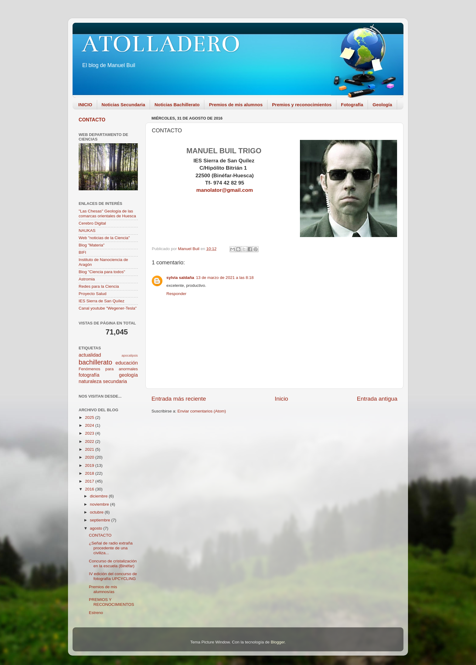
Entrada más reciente (178, 398)
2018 (90, 473)
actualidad (90, 355)
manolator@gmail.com (224, 190)
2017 (90, 481)
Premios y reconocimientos (302, 104)
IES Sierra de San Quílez (101, 301)
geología (128, 375)
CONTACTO (92, 119)
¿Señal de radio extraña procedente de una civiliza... (111, 548)
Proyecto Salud (93, 293)
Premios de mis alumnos (236, 104)
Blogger (278, 642)
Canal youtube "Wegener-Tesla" (108, 308)
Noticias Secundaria (123, 104)
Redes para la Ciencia (99, 286)
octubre (97, 512)
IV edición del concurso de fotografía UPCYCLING (113, 576)
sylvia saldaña (180, 277)
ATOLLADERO (161, 43)
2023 (90, 433)
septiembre (100, 520)
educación (126, 362)
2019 (90, 465)
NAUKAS (87, 230)
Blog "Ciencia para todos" (102, 272)
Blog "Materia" (91, 245)
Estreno (96, 612)
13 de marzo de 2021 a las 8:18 (225, 277)
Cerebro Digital (92, 223)
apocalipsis (130, 355)
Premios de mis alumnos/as (103, 589)
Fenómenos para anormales (108, 369)
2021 (90, 449)
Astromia (87, 279)
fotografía (89, 375)
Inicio (281, 398)
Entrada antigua (377, 398)
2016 (90, 489)
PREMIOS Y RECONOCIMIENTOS (111, 602)
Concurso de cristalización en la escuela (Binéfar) (113, 563)
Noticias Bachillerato (177, 104)
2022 (90, 441)
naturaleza (90, 381)
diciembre (99, 496)
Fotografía (352, 104)
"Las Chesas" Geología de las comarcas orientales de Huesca (107, 213)
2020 (90, 457)
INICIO (85, 104)
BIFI (82, 252)
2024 (90, 425)
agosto (96, 528)
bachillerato (95, 362)
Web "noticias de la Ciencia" (104, 238)
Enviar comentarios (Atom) (202, 411)
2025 (90, 417)
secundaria (115, 381)
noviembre (100, 504)
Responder (176, 293)
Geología (382, 104)
